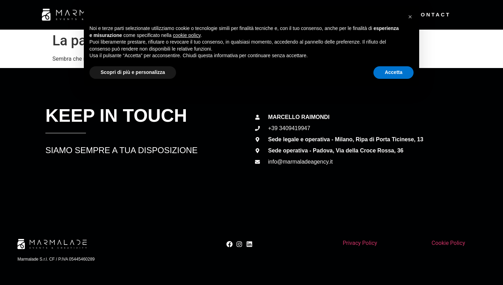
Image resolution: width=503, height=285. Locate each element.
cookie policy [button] (187, 229)
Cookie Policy (448, 243)
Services (275, 14)
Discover (375, 14)
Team (325, 14)
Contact (433, 14)
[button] (410, 210)
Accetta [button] (393, 266)
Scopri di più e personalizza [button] (133, 266)
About (222, 14)
